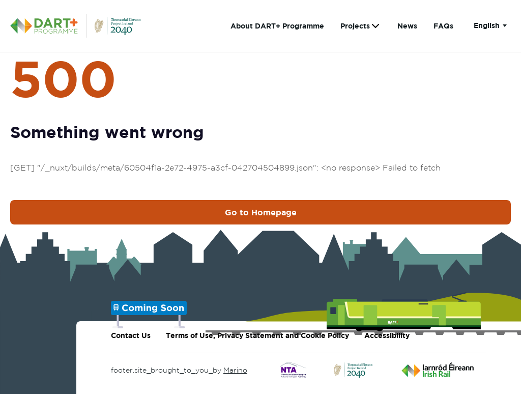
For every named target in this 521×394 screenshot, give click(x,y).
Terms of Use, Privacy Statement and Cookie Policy (257, 335)
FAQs (443, 25)
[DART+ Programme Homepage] (48, 25)
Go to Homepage (261, 212)
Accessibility (387, 335)
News (407, 25)
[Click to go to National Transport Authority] (293, 370)
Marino (235, 370)
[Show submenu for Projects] (375, 26)
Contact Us (131, 335)
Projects (355, 25)
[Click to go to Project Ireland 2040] (354, 370)
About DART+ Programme (277, 25)
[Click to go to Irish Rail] (437, 370)
